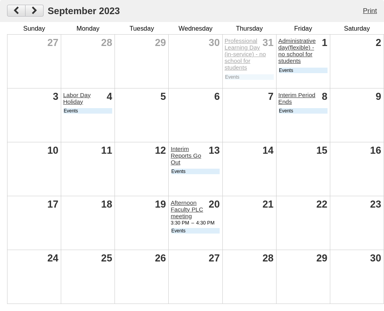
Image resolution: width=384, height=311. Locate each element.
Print (370, 11)
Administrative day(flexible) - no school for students (297, 50)
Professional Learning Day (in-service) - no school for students (245, 54)
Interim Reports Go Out (186, 155)
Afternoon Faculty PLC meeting (187, 209)
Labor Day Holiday (77, 98)
